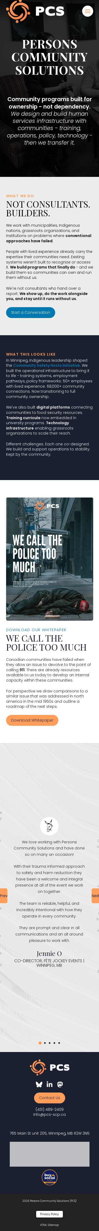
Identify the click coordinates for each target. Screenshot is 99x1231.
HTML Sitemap (49, 1225)
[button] (87, 11)
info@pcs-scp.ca (49, 1114)
